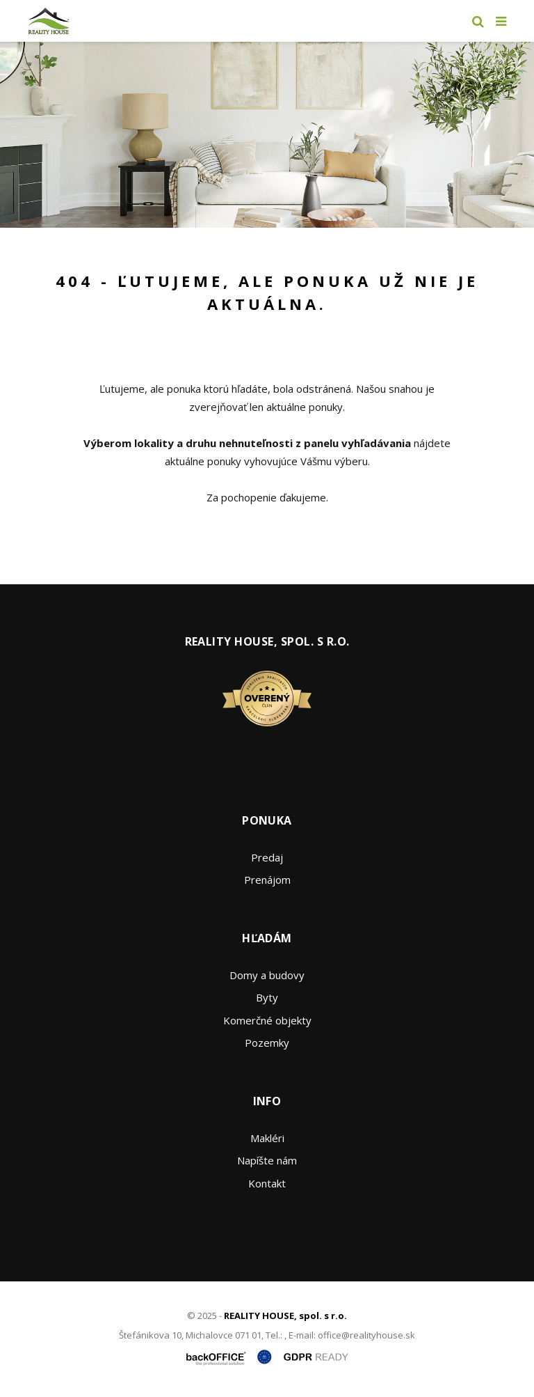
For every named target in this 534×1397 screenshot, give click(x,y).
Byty (267, 997)
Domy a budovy (267, 975)
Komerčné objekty (267, 1020)
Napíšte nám (267, 1160)
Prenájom (267, 880)
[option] (267, 135)
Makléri (267, 1138)
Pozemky (267, 1042)
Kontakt (267, 1183)
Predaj (267, 857)
